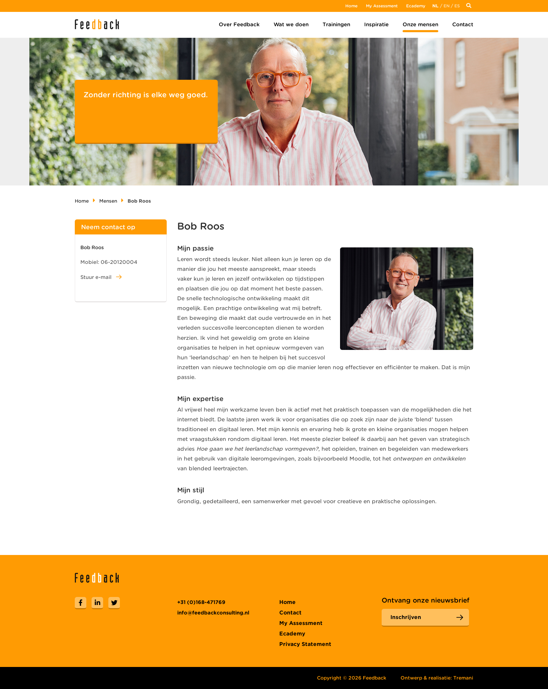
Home (351, 5)
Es (457, 5)
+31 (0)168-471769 (201, 602)
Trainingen (336, 24)
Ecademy (415, 5)
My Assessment (382, 5)
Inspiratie (376, 24)
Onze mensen (420, 24)
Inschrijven (405, 617)
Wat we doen (291, 24)
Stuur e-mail (101, 277)
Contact (462, 24)
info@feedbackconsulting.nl (213, 613)
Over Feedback (239, 24)
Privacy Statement (305, 644)
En (446, 5)
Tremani (463, 678)
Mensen (108, 201)
